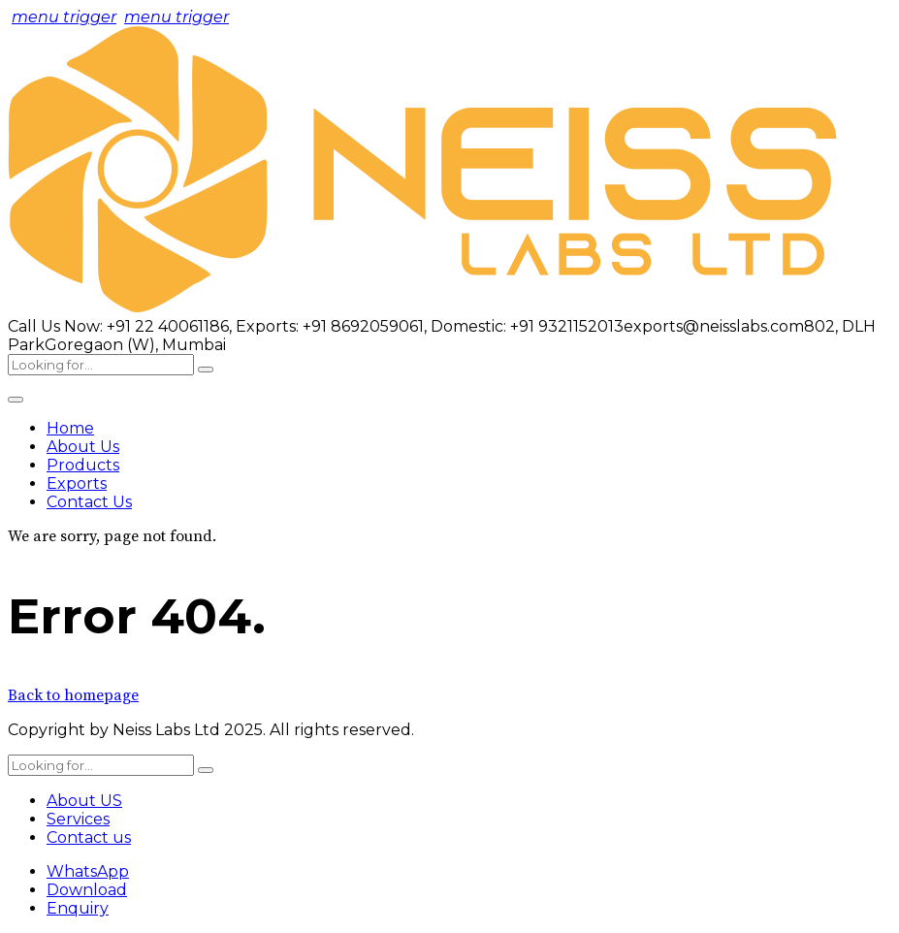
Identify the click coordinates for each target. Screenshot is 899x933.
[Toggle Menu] (15, 399)
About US (84, 800)
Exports (77, 483)
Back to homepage (73, 695)
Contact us (89, 837)
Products (83, 465)
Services (78, 819)
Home (70, 428)
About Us (83, 446)
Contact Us (89, 502)
